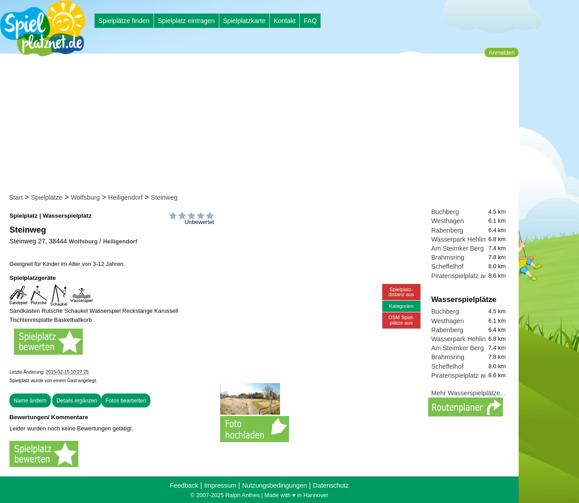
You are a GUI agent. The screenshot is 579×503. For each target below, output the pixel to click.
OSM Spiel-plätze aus (401, 320)
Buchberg (445, 211)
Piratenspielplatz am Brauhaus (475, 275)
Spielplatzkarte (244, 20)
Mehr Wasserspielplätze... (468, 393)
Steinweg (164, 197)
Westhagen (447, 220)
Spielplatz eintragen (186, 20)
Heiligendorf (125, 197)
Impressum (220, 485)
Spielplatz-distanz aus (401, 292)
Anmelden (502, 52)
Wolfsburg (85, 197)
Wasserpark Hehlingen (464, 239)
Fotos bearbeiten (125, 401)
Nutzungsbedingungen (274, 485)
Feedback (184, 485)
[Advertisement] (262, 125)
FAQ (310, 20)
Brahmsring (448, 257)
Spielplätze (47, 197)
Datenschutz (331, 485)
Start (16, 197)
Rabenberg (447, 230)
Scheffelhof (447, 266)
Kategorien (401, 306)
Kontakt (285, 20)
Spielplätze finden (124, 20)
